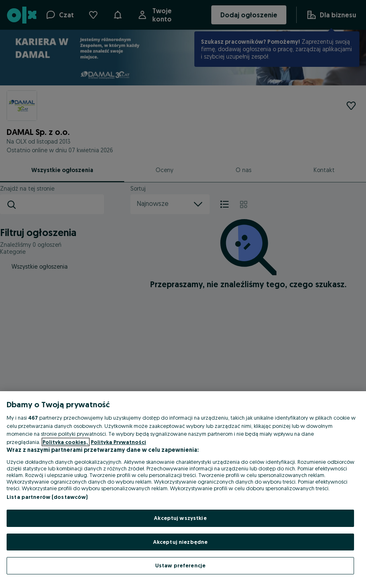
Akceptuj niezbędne (180, 541)
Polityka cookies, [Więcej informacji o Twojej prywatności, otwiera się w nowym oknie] (66, 442)
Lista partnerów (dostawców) (47, 497)
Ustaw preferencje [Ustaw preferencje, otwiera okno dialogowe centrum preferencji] (180, 565)
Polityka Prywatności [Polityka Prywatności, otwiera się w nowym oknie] (118, 442)
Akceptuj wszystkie (180, 518)
